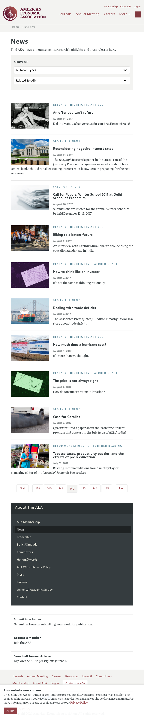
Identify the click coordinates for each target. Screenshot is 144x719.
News (20, 529)
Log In (137, 6)
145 (106, 488)
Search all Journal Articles (33, 656)
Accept (10, 710)
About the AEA (29, 507)
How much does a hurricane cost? (79, 345)
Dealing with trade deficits (74, 308)
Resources (72, 676)
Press (20, 575)
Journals (65, 14)
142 (72, 488)
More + (124, 14)
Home (15, 26)
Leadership (24, 537)
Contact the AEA (75, 683)
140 (49, 488)
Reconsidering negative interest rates (83, 149)
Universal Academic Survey (35, 590)
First (22, 488)
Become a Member (27, 638)
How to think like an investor (76, 272)
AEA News (29, 26)
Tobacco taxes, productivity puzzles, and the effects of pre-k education (88, 455)
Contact (22, 597)
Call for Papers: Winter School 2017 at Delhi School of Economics (87, 196)
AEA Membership (28, 522)
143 (83, 488)
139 (38, 488)
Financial (22, 582)
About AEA (125, 6)
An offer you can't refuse (73, 112)
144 (95, 488)
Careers (109, 14)
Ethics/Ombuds (27, 544)
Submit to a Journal (28, 619)
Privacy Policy (79, 703)
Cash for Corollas (66, 417)
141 (61, 488)
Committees (25, 552)
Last (121, 488)
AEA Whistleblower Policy (34, 567)
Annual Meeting (88, 14)
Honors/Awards (27, 560)
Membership (111, 6)
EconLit (87, 676)
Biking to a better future (73, 235)
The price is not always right (75, 381)
